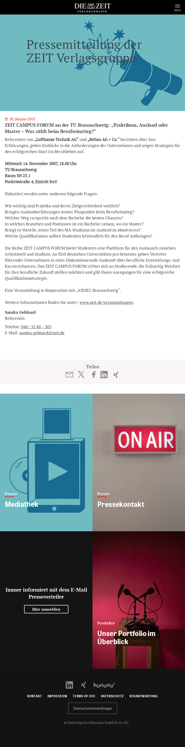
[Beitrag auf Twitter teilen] (81, 374)
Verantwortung (143, 696)
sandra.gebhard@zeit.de (42, 332)
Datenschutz (112, 696)
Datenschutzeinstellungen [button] (92, 708)
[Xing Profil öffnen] (86, 684)
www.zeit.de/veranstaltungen (106, 302)
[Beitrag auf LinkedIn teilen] (104, 374)
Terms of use (84, 696)
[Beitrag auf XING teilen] (116, 374)
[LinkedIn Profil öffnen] (72, 684)
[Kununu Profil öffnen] (106, 684)
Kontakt (34, 696)
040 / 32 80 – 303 (36, 326)
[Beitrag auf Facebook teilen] (94, 374)
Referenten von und (47, 139)
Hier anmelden (46, 609)
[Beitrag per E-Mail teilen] (69, 374)
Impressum (57, 696)
